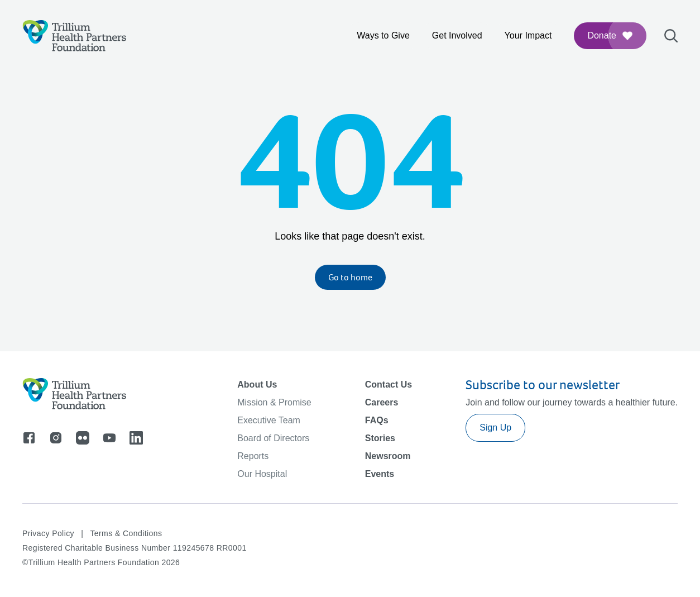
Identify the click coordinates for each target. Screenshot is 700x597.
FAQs (377, 420)
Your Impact (528, 35)
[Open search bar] (671, 35)
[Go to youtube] (109, 438)
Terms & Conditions (126, 533)
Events (379, 474)
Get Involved (457, 35)
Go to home (350, 277)
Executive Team (268, 420)
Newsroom (388, 456)
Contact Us (388, 384)
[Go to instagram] (56, 438)
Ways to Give (383, 35)
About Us (257, 384)
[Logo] (74, 35)
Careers (382, 402)
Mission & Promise (274, 402)
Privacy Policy (48, 533)
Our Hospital (262, 474)
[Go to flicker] (82, 438)
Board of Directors (273, 438)
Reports (253, 456)
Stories (380, 438)
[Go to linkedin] (136, 438)
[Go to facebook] (29, 438)
